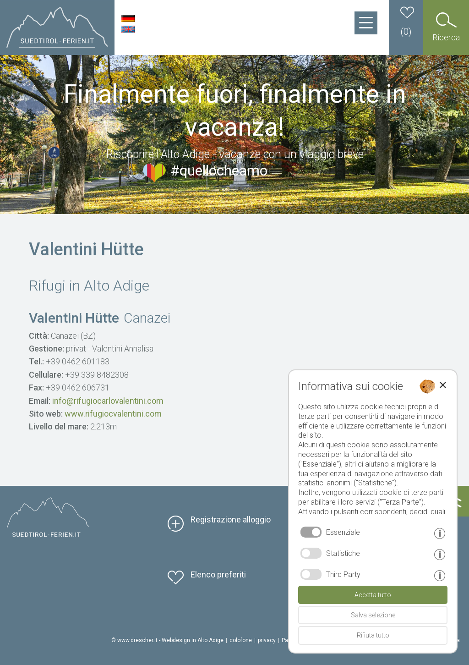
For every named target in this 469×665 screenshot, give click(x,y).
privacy (267, 640)
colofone (240, 640)
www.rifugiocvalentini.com (113, 413)
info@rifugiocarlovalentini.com (108, 401)
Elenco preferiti (218, 574)
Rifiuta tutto (373, 635)
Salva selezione (373, 615)
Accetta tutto (372, 595)
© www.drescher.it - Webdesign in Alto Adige (167, 640)
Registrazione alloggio (231, 519)
